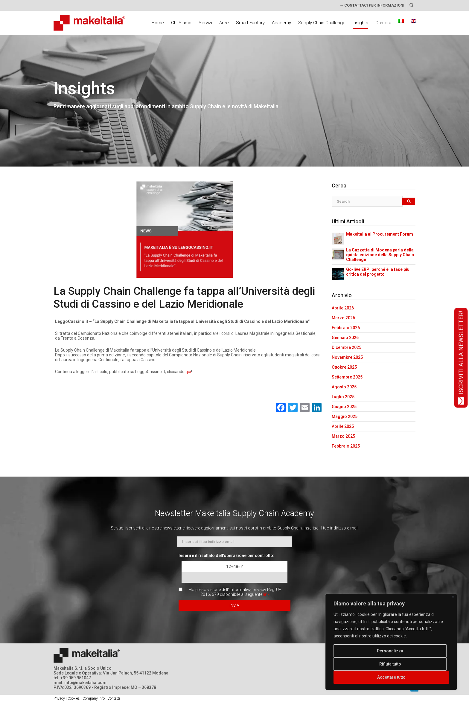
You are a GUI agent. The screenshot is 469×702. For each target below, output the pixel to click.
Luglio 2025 (343, 396)
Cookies (74, 698)
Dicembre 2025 (346, 347)
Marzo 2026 (343, 317)
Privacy (59, 698)
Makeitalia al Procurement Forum (379, 234)
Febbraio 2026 (346, 327)
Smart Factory (250, 22)
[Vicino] (453, 596)
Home (158, 22)
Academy (281, 22)
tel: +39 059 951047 (72, 677)
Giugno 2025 (344, 406)
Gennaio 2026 (345, 337)
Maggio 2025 (344, 416)
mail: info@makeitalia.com (80, 682)
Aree (224, 22)
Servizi (205, 22)
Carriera (383, 22)
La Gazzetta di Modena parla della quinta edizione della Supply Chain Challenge (380, 255)
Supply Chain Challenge (321, 22)
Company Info (94, 698)
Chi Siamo (181, 22)
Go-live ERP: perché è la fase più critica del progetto (377, 272)
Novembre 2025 (347, 357)
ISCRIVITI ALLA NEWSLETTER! (461, 358)
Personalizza (390, 650)
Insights (360, 22)
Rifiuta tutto (390, 664)
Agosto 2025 (344, 386)
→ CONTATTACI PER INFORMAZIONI (371, 5)
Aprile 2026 (343, 308)
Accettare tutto (391, 677)
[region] (391, 642)
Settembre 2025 (347, 377)
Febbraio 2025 (346, 446)
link (266, 594)
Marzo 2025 (343, 436)
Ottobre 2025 (344, 367)
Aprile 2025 (343, 426)
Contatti (113, 698)
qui (188, 371)
